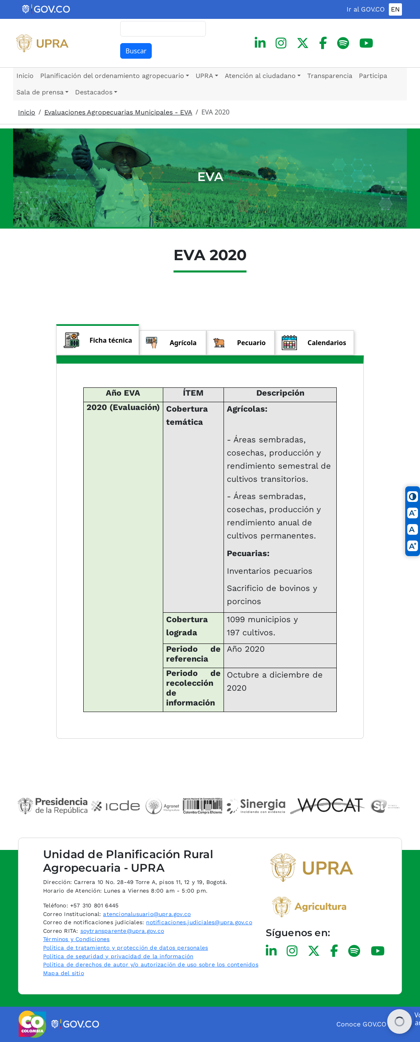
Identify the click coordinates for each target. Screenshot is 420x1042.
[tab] (97, 339)
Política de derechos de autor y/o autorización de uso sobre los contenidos (150, 964)
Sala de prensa (40, 92)
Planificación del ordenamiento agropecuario (112, 76)
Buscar (136, 50)
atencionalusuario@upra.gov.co (147, 914)
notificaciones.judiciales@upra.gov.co (199, 922)
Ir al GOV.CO (366, 9)
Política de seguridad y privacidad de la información (118, 956)
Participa (373, 76)
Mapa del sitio (63, 973)
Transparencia (329, 76)
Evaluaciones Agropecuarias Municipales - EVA (118, 112)
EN (395, 9)
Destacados (93, 92)
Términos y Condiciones (76, 939)
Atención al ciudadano (260, 76)
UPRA (204, 76)
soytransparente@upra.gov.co (122, 930)
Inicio (25, 76)
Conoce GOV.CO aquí (369, 1024)
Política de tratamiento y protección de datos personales (125, 947)
